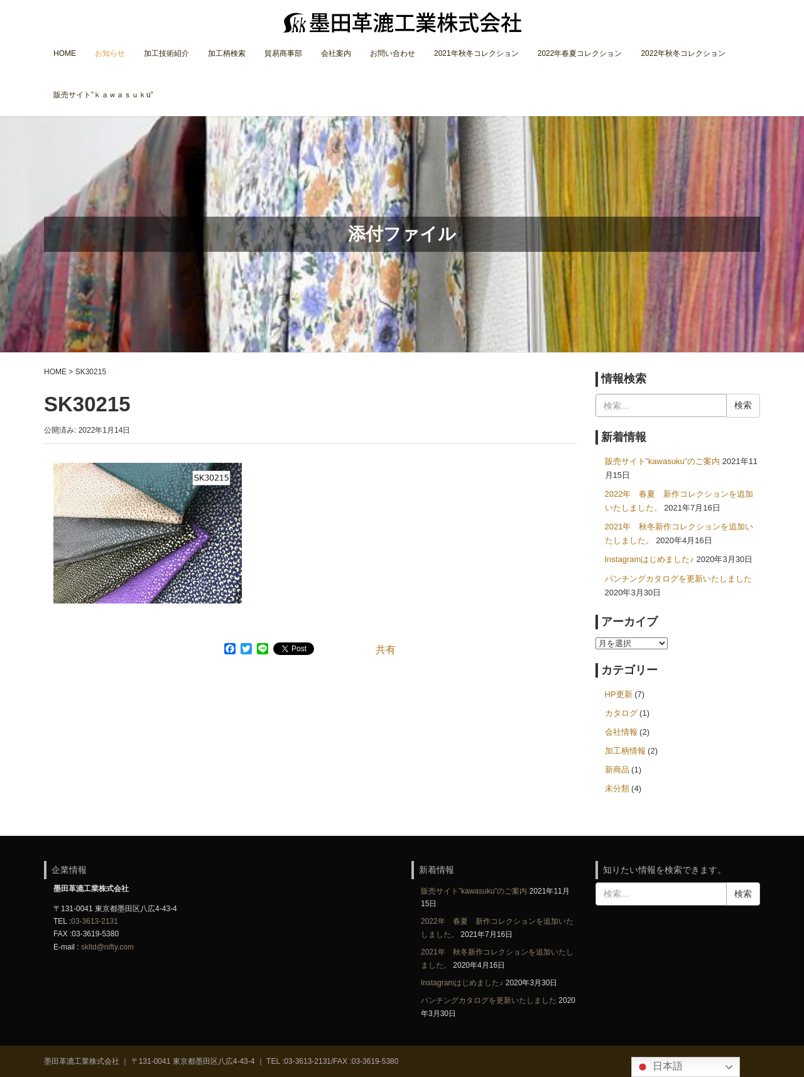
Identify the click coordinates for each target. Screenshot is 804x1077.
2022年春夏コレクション (580, 53)
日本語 (659, 1066)
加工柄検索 (227, 53)
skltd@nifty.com (107, 947)
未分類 (617, 788)
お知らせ (110, 53)
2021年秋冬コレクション (476, 53)
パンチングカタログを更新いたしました (678, 578)
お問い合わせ (392, 53)
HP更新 (619, 694)
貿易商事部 (283, 53)
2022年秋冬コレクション (683, 53)
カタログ (621, 713)
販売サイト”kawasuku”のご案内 (662, 461)
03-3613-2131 (94, 921)
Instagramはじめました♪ (649, 559)
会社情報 (621, 732)
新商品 (617, 769)
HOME (64, 53)
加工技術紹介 (166, 53)
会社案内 (336, 53)
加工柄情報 (625, 750)
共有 (386, 649)
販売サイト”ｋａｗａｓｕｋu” (103, 94)
